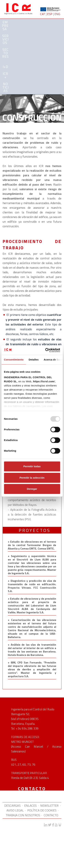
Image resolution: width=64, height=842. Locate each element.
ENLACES (30, 805)
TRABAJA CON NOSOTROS (23, 815)
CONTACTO (51, 815)
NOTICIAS (5, 87)
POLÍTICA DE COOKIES (41, 810)
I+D (5, 66)
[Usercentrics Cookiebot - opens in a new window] (45, 350)
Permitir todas (32, 466)
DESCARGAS (12, 805)
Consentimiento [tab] (14, 359)
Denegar (32, 488)
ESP (49, 14)
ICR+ (5, 75)
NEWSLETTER (49, 805)
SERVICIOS (5, 39)
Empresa (5, 25)
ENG (57, 14)
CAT (42, 14)
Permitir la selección (32, 477)
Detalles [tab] (34, 359)
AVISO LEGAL (15, 810)
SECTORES (5, 53)
